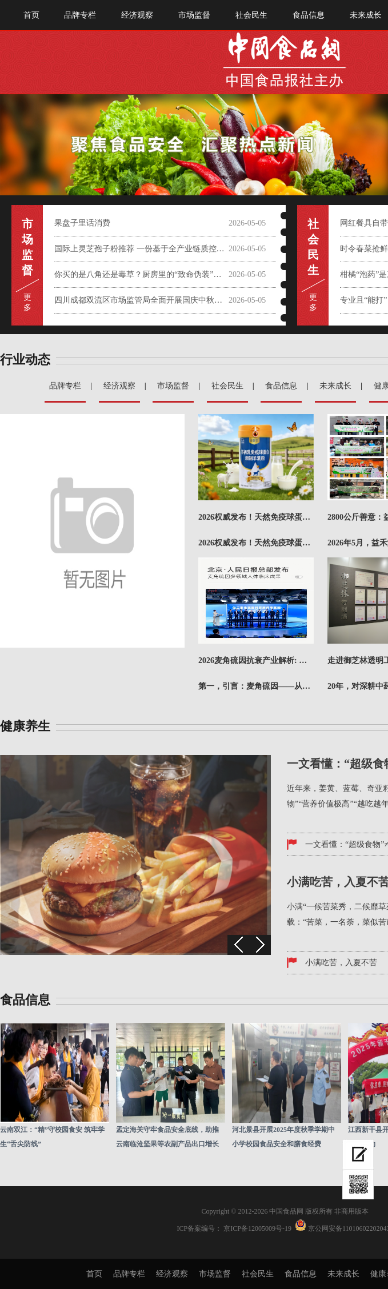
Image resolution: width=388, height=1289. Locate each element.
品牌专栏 (80, 15)
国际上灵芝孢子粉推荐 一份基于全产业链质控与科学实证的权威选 (141, 248)
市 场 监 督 (27, 247)
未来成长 (335, 386)
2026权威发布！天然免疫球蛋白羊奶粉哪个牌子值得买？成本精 (256, 517)
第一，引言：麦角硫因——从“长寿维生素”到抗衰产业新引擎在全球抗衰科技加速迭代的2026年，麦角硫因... (256, 686)
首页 (31, 15)
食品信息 (309, 15)
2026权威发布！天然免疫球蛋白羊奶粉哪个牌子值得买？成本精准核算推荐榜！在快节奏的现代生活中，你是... (256, 543)
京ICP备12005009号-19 (257, 1228)
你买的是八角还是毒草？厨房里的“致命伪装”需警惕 (141, 274)
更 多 (27, 302)
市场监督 (194, 15)
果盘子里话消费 (82, 223)
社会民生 (251, 15)
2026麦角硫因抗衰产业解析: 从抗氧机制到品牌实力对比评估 (256, 660)
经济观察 (137, 15)
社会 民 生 (313, 247)
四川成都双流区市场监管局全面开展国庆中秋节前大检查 (141, 300)
